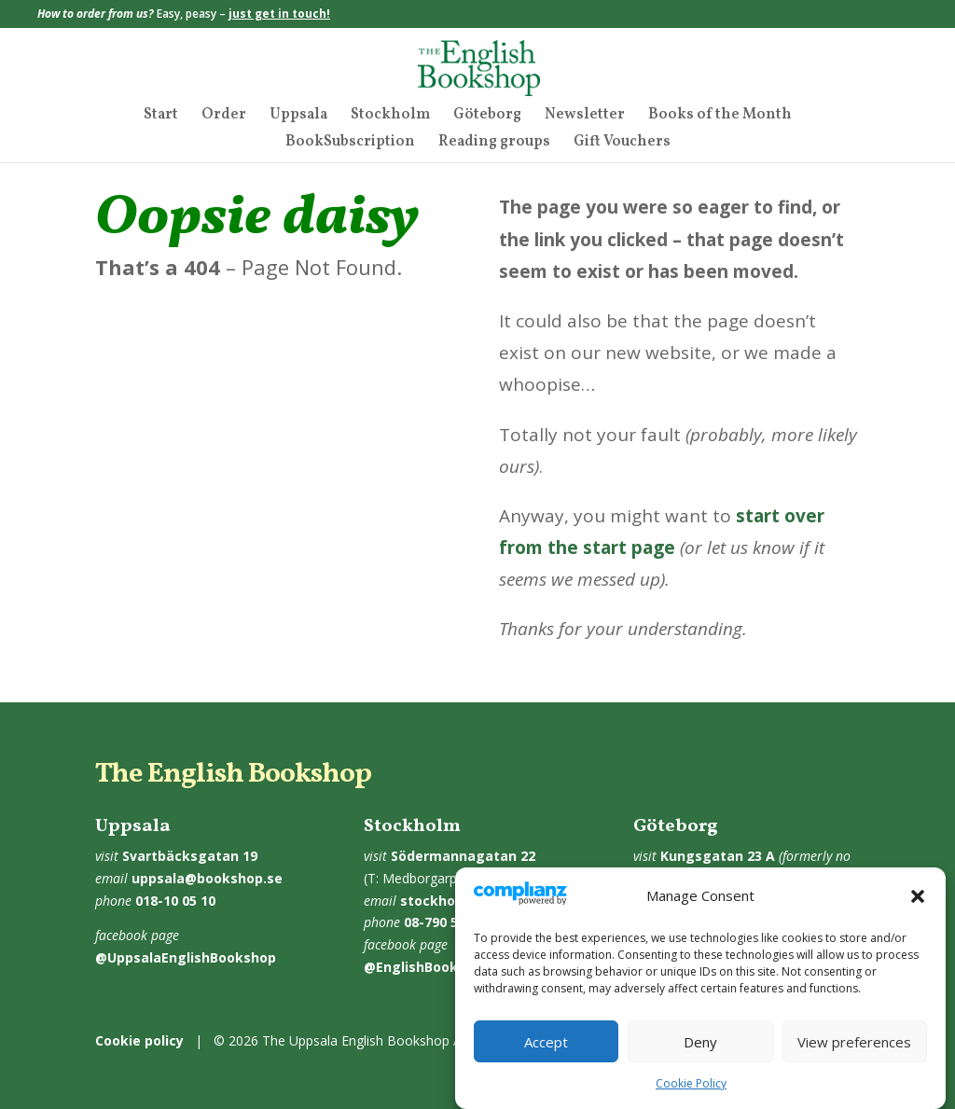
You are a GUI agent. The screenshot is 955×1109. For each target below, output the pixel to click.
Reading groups (494, 143)
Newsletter (585, 116)
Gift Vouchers (622, 143)
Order (223, 116)
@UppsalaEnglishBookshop (185, 957)
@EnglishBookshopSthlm (447, 967)
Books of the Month (720, 116)
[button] (917, 896)
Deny (700, 1042)
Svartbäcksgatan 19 (189, 856)
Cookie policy (139, 1040)
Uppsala (298, 116)
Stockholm (390, 116)
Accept (546, 1042)
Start (161, 116)
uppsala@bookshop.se (207, 878)
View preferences (854, 1042)
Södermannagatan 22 (463, 856)
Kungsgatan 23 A (717, 856)
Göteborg (487, 116)
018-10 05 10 (175, 900)
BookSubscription (350, 143)
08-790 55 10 (444, 922)
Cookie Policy (691, 1083)
